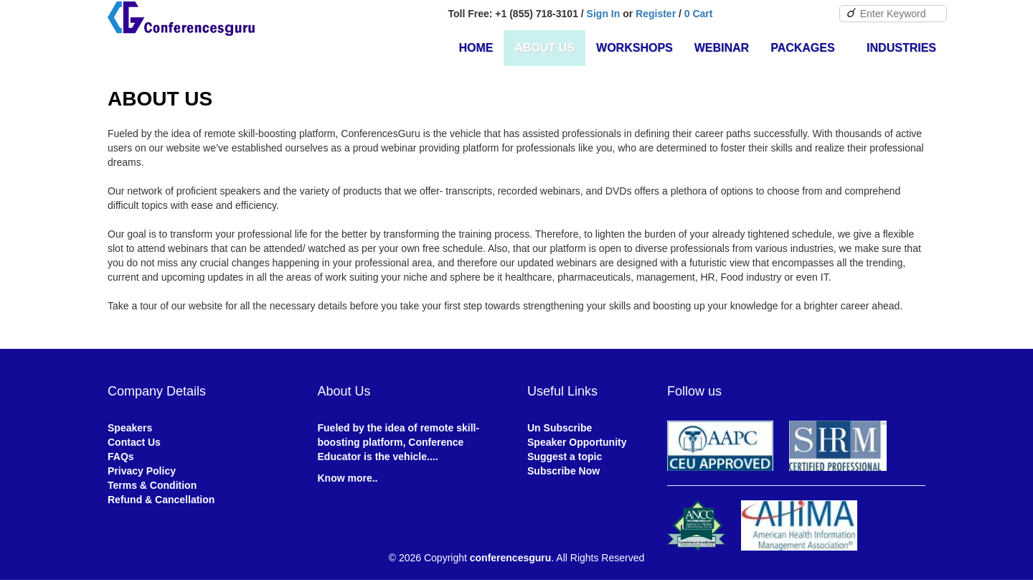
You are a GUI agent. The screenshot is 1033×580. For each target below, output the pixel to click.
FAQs (121, 456)
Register (656, 13)
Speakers (130, 428)
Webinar (721, 48)
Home (475, 48)
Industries (901, 48)
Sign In (604, 13)
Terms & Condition (152, 485)
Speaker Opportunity (576, 442)
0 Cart (698, 13)
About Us (544, 48)
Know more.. (348, 478)
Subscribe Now (563, 471)
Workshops (634, 48)
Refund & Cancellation (161, 499)
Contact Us (134, 442)
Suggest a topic (564, 456)
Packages (807, 48)
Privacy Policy (142, 471)
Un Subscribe (559, 428)
